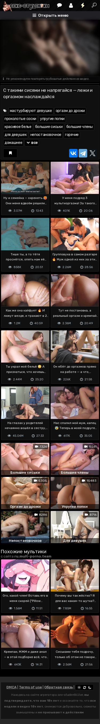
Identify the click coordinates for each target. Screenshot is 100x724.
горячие (72, 134)
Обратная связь (58, 687)
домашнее (13, 142)
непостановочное (46, 134)
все (32, 142)
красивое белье (18, 126)
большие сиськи (49, 126)
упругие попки (52, 118)
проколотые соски (20, 118)
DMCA (11, 687)
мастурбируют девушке (31, 111)
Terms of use (30, 687)
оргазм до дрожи (70, 111)
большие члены (79, 126)
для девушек (16, 134)
